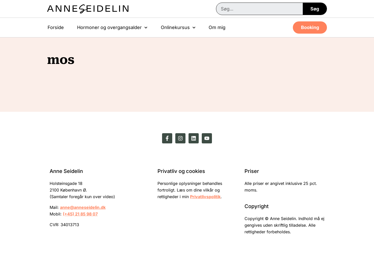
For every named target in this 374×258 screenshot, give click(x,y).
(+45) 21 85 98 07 (80, 213)
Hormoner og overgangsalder (112, 27)
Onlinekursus (178, 27)
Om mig (217, 27)
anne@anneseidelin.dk (83, 207)
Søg (314, 8)
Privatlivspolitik (205, 196)
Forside (56, 27)
